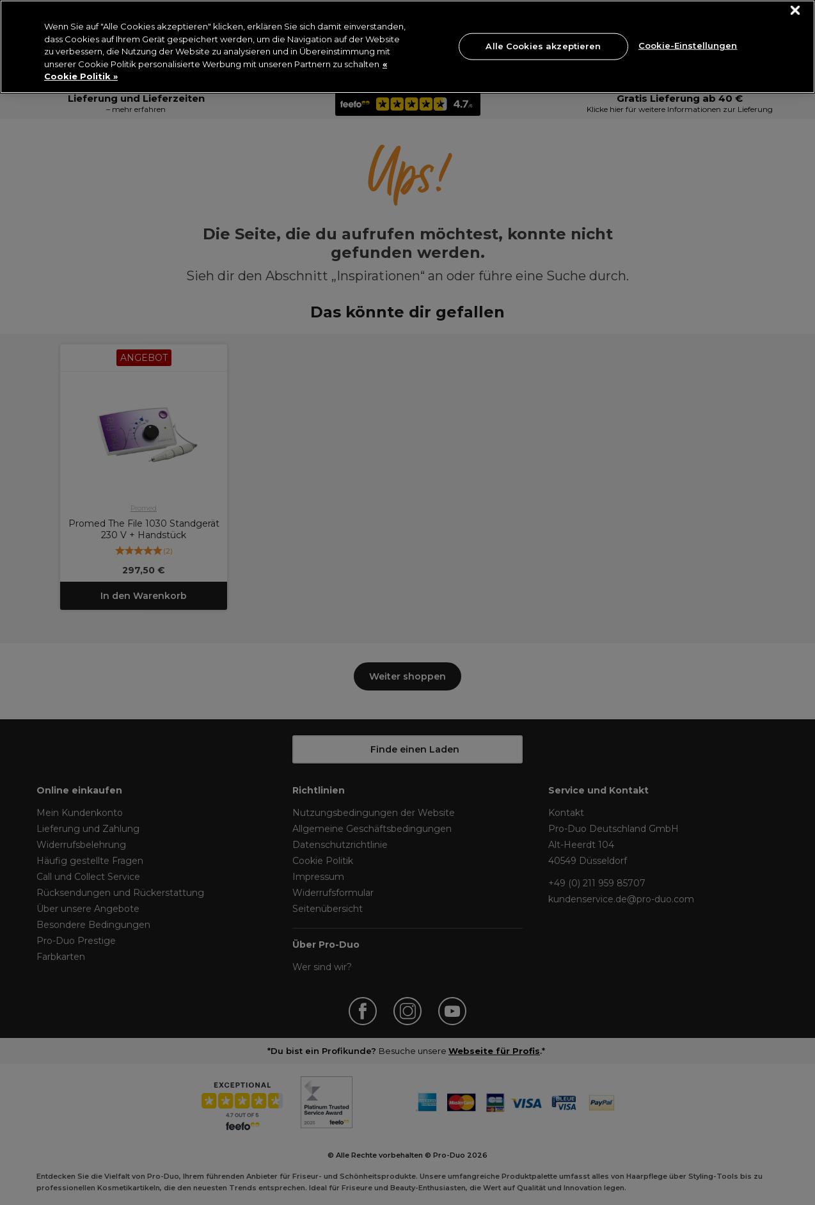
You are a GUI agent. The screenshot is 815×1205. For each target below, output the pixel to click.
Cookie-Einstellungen (688, 45)
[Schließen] (795, 10)
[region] (407, 46)
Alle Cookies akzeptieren (543, 46)
